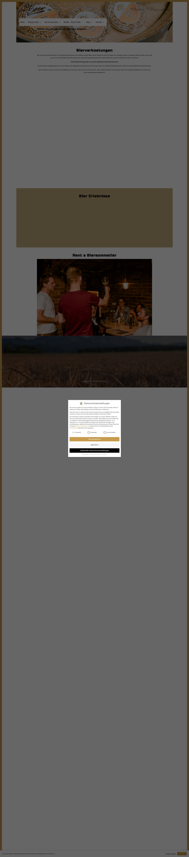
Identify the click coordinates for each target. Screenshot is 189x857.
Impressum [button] (104, 454)
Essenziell (76, 432)
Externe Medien (109, 432)
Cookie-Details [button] (85, 454)
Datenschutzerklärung (82, 426)
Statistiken (92, 432)
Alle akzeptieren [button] (94, 439)
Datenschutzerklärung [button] (95, 454)
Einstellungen (74, 428)
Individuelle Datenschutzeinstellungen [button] (94, 450)
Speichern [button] (94, 445)
